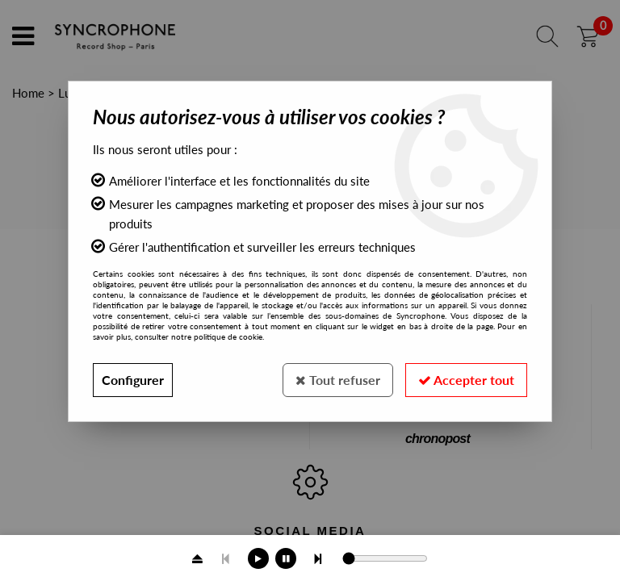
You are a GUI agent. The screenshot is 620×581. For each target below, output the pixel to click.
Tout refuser (337, 379)
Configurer (133, 379)
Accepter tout (466, 379)
